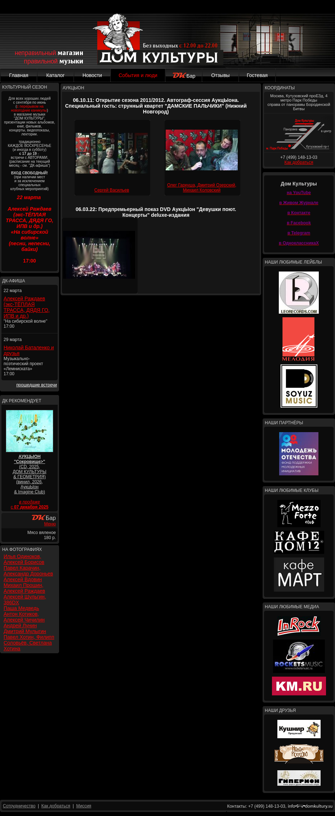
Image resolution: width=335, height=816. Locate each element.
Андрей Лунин (20, 625)
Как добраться (298, 162)
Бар (184, 76)
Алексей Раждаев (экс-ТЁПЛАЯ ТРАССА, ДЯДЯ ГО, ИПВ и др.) (27, 307)
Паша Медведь (21, 608)
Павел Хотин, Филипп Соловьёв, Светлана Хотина (29, 642)
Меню (50, 523)
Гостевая (257, 75)
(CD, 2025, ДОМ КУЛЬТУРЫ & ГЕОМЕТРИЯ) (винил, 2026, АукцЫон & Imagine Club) (29, 474)
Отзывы (220, 75)
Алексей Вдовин (23, 579)
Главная (18, 75)
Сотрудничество (19, 805)
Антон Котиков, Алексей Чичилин (24, 617)
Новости (92, 75)
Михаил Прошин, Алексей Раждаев (24, 588)
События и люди (138, 75)
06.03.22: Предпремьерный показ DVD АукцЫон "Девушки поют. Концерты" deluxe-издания (156, 212)
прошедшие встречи (36, 384)
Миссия (83, 805)
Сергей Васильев (111, 190)
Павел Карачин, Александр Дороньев (28, 571)
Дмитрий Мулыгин (25, 631)
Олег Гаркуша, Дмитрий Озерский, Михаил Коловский (201, 188)
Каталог (55, 75)
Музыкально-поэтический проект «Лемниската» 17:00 (23, 366)
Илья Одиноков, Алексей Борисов (24, 559)
